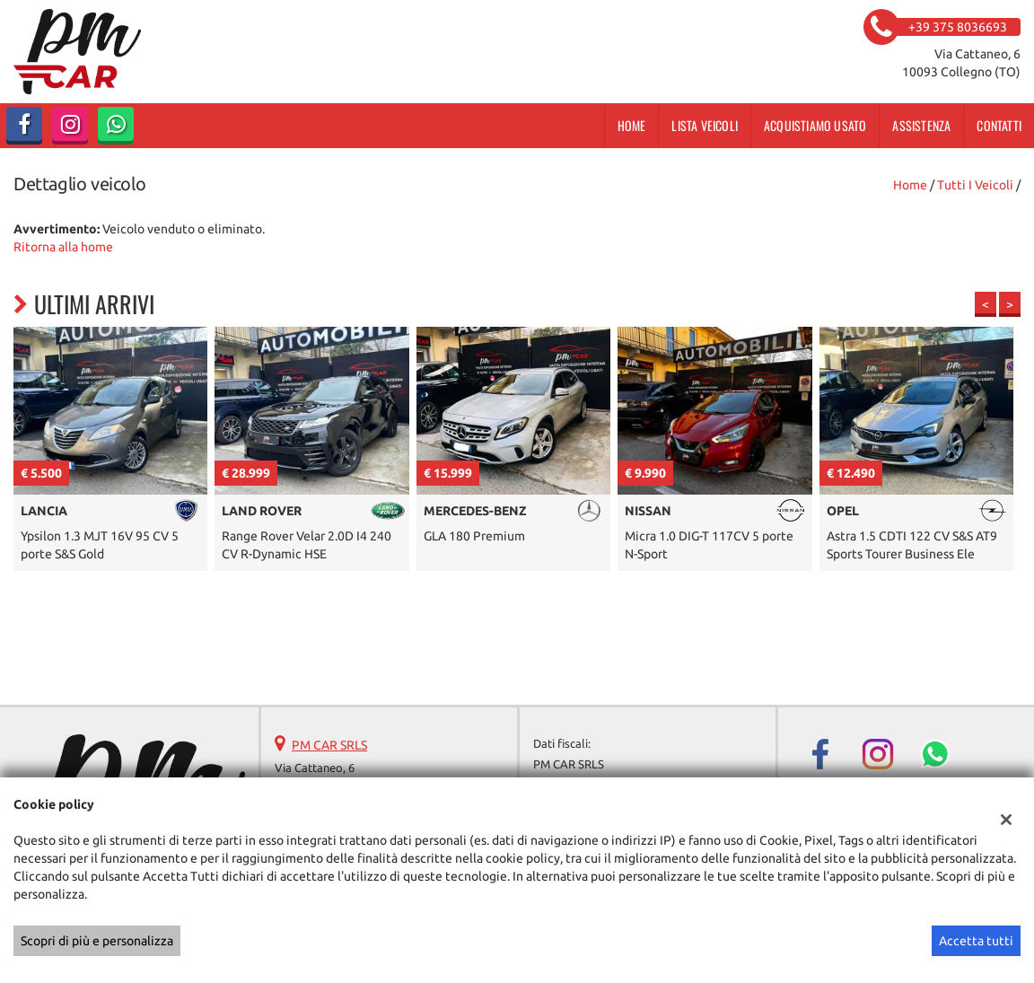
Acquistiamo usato (815, 125)
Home (632, 125)
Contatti (999, 125)
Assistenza (921, 125)
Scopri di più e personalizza (97, 941)
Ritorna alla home (63, 247)
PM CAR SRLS (329, 745)
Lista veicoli (704, 125)
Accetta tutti (976, 941)
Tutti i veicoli (975, 185)
